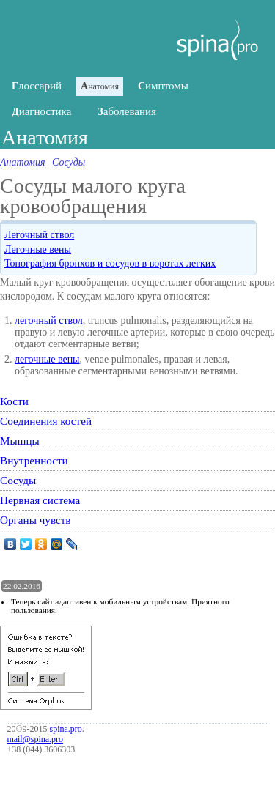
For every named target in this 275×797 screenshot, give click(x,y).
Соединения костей (46, 421)
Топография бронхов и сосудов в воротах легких (110, 263)
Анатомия (22, 162)
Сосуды (68, 162)
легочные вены (47, 359)
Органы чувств (35, 520)
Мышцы (20, 440)
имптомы (163, 86)
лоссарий (37, 86)
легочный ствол (49, 320)
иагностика (41, 111)
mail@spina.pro (35, 739)
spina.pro (66, 729)
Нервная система (40, 500)
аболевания (127, 111)
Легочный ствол (39, 234)
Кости (14, 401)
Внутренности (34, 460)
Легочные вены (37, 249)
